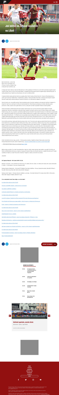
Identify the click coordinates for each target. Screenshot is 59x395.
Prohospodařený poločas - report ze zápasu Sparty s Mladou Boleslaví (18, 232)
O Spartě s (29, 374)
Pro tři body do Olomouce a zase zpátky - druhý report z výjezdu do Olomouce (21, 201)
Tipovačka (29, 368)
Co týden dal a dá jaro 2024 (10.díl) (10, 207)
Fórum (29, 366)
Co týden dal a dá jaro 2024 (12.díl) (10, 182)
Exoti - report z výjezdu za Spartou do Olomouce (13, 204)
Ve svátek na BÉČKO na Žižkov (9, 188)
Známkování (29, 369)
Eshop (29, 376)
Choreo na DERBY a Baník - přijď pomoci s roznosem (14, 185)
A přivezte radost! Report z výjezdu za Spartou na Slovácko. (16, 192)
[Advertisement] (29, 255)
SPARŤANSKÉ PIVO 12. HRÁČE (9, 213)
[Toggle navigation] (55, 2)
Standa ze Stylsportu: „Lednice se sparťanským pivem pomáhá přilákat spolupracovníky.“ (23, 220)
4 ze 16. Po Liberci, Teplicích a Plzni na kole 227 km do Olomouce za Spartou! (20, 198)
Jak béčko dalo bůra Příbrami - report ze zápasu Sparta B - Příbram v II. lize (20, 217)
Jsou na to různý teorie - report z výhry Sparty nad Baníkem (16, 210)
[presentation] (9, 316)
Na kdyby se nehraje (32, 281)
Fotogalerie (29, 373)
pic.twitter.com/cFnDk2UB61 (43, 141)
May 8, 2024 (24, 144)
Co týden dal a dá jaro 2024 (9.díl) (10, 223)
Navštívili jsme (29, 371)
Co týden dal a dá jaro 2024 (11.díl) (10, 195)
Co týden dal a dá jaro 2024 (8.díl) (10, 229)
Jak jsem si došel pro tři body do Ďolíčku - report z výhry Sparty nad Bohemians (21, 226)
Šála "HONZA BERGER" (7, 235)
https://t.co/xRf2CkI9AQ (30, 141)
